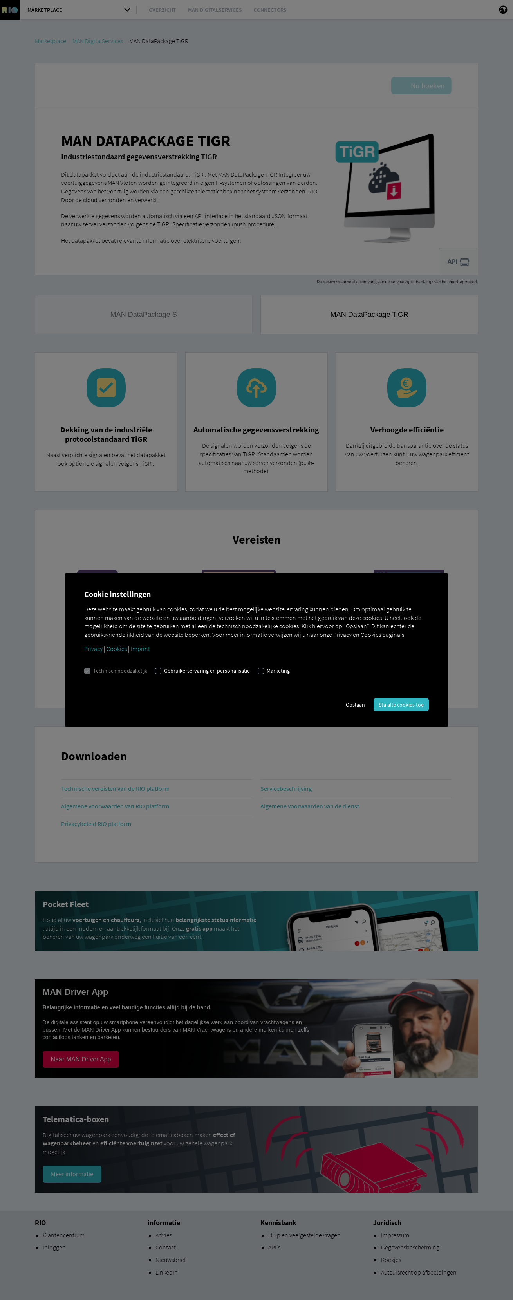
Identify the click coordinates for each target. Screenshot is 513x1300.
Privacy (93, 649)
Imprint (140, 649)
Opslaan (355, 704)
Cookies (117, 649)
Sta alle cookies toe (401, 704)
